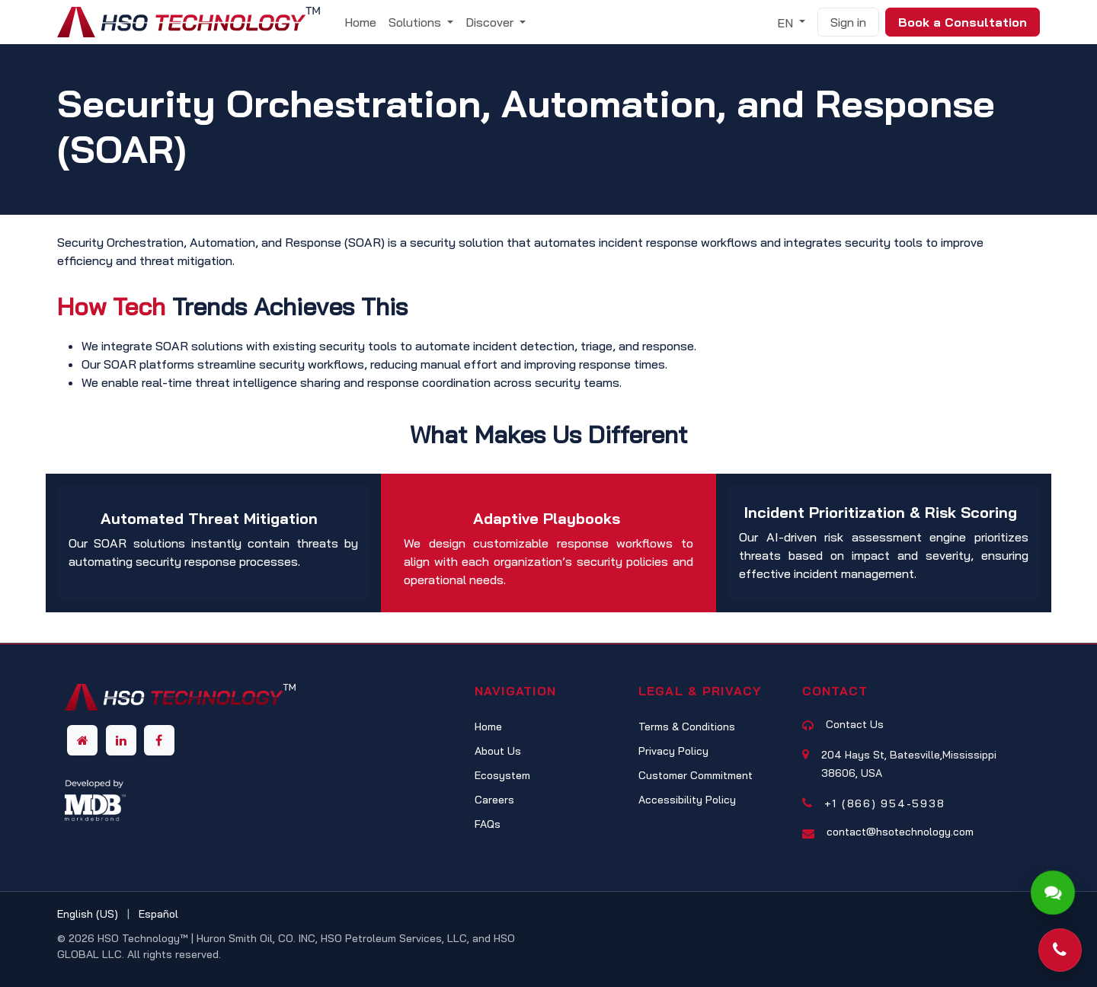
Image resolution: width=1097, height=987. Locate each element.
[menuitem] (360, 22)
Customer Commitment (695, 775)
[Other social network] (82, 740)
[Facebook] (159, 740)
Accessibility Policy (687, 800)
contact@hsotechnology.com (900, 831)
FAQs (488, 824)
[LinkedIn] (121, 740)
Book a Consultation (962, 22)
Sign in (848, 22)
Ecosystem (502, 775)
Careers (494, 800)
